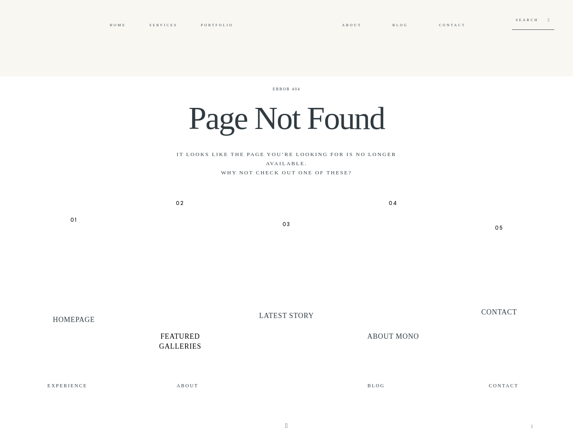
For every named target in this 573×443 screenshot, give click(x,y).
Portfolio (217, 25)
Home (118, 25)
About (352, 25)
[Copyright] (286, 425)
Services (163, 25)
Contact (452, 25)
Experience (67, 385)
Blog (400, 25)
